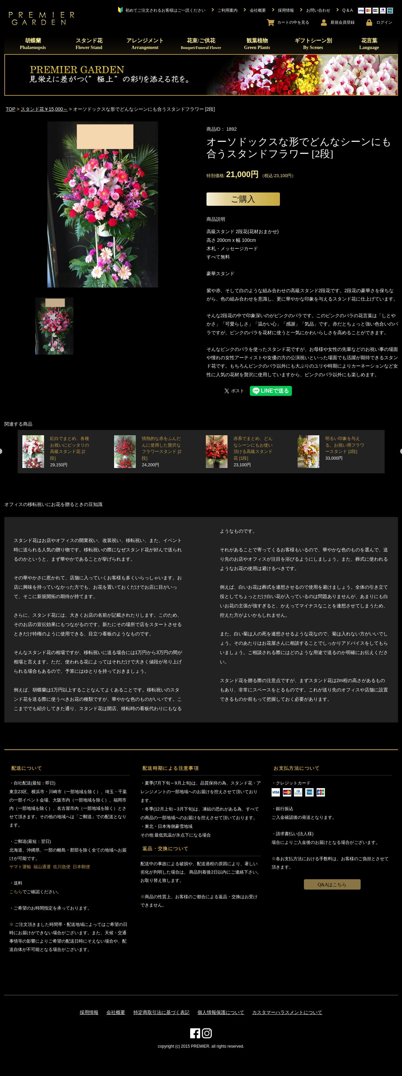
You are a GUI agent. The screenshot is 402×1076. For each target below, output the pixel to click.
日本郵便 (81, 866)
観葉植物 (257, 44)
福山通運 (42, 866)
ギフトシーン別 (313, 44)
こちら (15, 891)
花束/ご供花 (201, 44)
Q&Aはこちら (332, 884)
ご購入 (243, 198)
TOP (11, 109)
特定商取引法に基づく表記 (161, 1012)
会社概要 (115, 1012)
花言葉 (369, 44)
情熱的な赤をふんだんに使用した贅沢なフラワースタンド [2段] (161, 451)
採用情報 (89, 1012)
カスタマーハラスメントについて (287, 1012)
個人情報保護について (220, 1012)
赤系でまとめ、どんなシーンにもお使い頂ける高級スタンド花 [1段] (253, 451)
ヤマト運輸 (20, 866)
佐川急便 (61, 866)
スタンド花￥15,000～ (44, 109)
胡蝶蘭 (33, 44)
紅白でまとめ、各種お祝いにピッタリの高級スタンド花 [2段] (69, 451)
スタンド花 (88, 44)
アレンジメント (145, 44)
